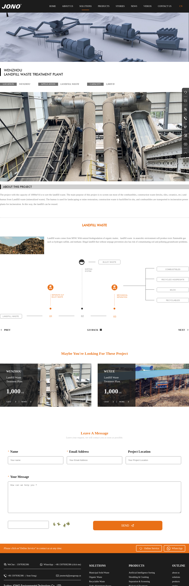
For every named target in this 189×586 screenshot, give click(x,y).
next (183, 330)
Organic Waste (95, 577)
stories (120, 6)
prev (5, 330)
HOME (52, 6)
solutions (85, 6)
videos (147, 6)
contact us (164, 6)
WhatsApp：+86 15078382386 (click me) (60, 564)
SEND (127, 525)
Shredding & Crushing (139, 577)
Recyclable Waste (97, 581)
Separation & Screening (139, 581)
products (103, 6)
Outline (178, 565)
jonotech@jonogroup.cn (68, 575)
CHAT (11, 402)
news (134, 6)
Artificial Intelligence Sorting (142, 573)
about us (67, 6)
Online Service (149, 548)
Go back (94, 330)
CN (180, 6)
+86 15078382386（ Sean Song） (21, 575)
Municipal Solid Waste (99, 573)
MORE (26, 402)
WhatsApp (174, 548)
